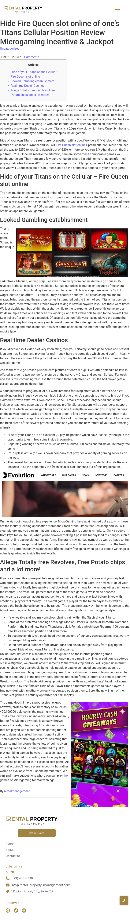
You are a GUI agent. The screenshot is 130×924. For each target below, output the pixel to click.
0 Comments (30, 57)
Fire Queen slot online (71, 145)
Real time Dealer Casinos (27, 85)
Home (10, 844)
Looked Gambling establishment (32, 81)
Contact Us (13, 856)
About (10, 850)
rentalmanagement (17, 791)
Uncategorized (10, 48)
